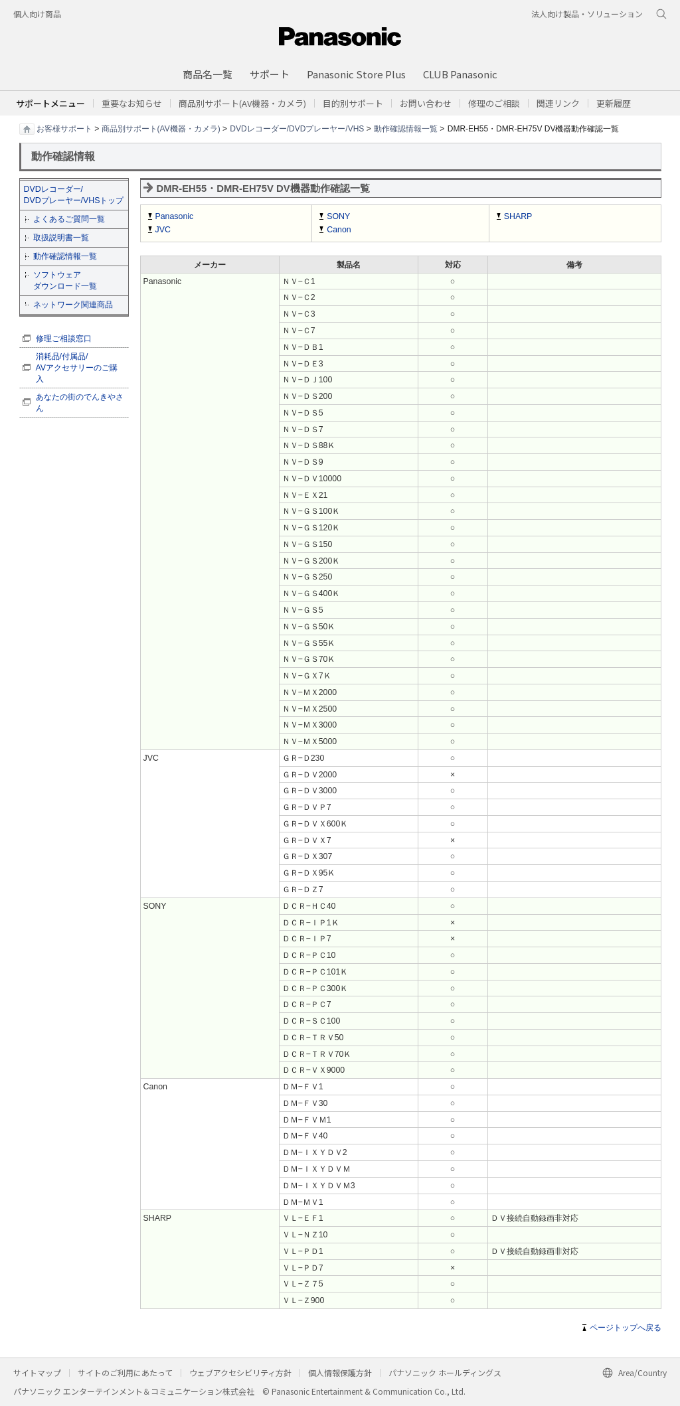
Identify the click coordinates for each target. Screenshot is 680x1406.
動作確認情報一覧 (406, 128)
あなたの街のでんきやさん (80, 402)
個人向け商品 (37, 13)
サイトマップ (37, 1372)
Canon (339, 229)
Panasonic (174, 216)
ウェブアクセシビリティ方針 (240, 1372)
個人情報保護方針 (340, 1372)
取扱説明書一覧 (61, 237)
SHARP (518, 216)
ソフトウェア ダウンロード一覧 (65, 280)
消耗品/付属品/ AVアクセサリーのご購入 (77, 368)
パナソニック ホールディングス (444, 1372)
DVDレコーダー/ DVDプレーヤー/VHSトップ (74, 195)
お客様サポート (64, 128)
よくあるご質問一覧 (69, 219)
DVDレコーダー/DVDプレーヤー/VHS (297, 128)
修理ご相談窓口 (64, 338)
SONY (338, 216)
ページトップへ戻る (625, 1327)
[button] (353, 103)
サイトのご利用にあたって (125, 1372)
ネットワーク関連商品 (73, 304)
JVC (163, 229)
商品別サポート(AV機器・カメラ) (161, 128)
